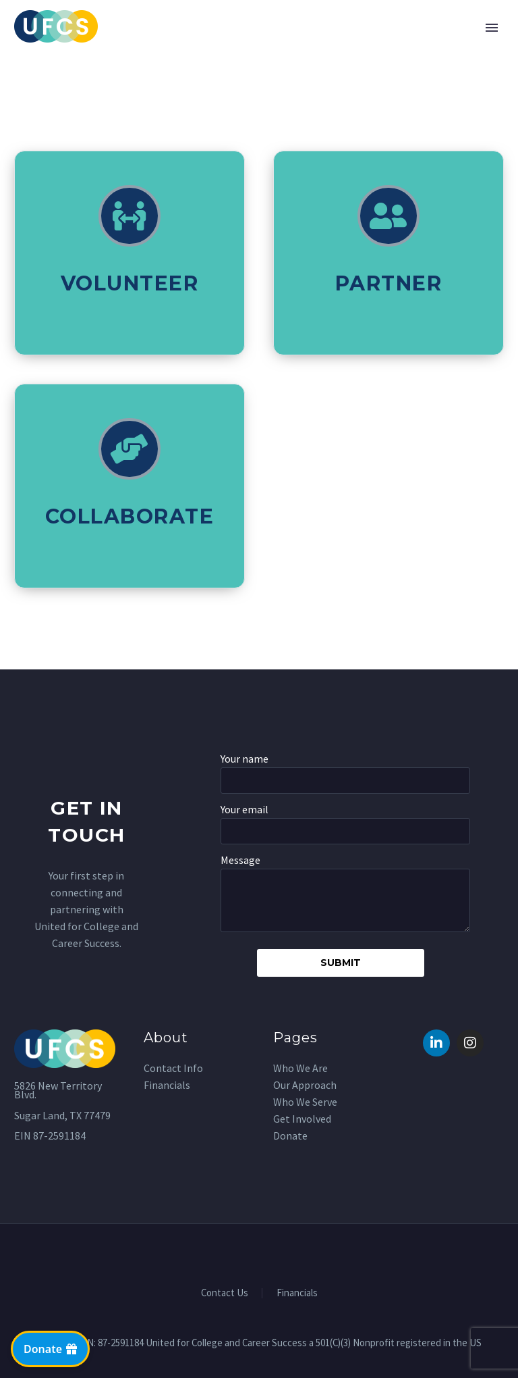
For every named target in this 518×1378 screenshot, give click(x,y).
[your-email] (345, 831)
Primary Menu (492, 28)
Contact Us (224, 1293)
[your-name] (345, 780)
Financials (297, 1293)
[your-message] (345, 900)
